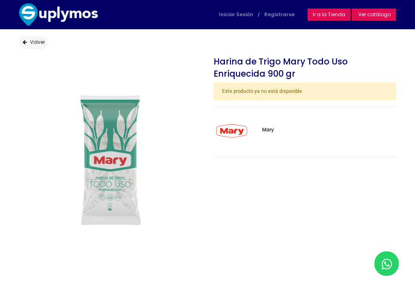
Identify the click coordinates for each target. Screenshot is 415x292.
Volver (34, 42)
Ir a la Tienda (329, 14)
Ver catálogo (374, 14)
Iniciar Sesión (236, 14)
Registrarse (279, 14)
